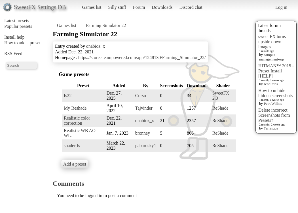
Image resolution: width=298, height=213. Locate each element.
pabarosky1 (145, 145)
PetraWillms (273, 103)
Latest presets (16, 20)
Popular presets (18, 26)
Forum (139, 7)
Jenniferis (271, 84)
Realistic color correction (77, 121)
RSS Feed (13, 53)
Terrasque (271, 128)
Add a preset (74, 164)
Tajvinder (144, 108)
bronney (142, 133)
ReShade (220, 108)
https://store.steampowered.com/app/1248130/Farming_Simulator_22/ (142, 57)
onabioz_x (95, 46)
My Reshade (75, 108)
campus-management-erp (271, 57)
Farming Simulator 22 (106, 25)
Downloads (162, 7)
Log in (281, 7)
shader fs (72, 145)
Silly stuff (117, 7)
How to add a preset (22, 42)
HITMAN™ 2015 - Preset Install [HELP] (276, 70)
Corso (140, 95)
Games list (92, 7)
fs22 (68, 95)
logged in (93, 195)
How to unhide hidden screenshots (275, 93)
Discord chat (190, 7)
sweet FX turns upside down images (272, 41)
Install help (14, 37)
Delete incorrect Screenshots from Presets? (274, 115)
